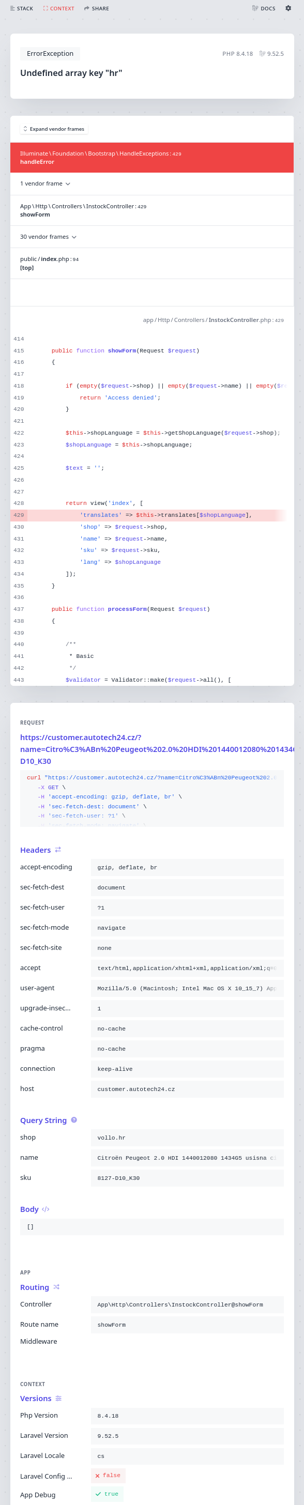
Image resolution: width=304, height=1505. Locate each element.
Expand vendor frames (54, 129)
